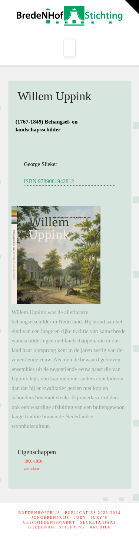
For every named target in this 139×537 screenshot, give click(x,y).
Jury (80, 517)
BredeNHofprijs (39, 513)
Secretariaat (98, 522)
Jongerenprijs (51, 517)
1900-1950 (33, 461)
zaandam (31, 468)
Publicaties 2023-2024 (93, 513)
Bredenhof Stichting (56, 527)
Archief (100, 527)
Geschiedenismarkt (49, 522)
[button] (69, 48)
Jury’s (99, 517)
